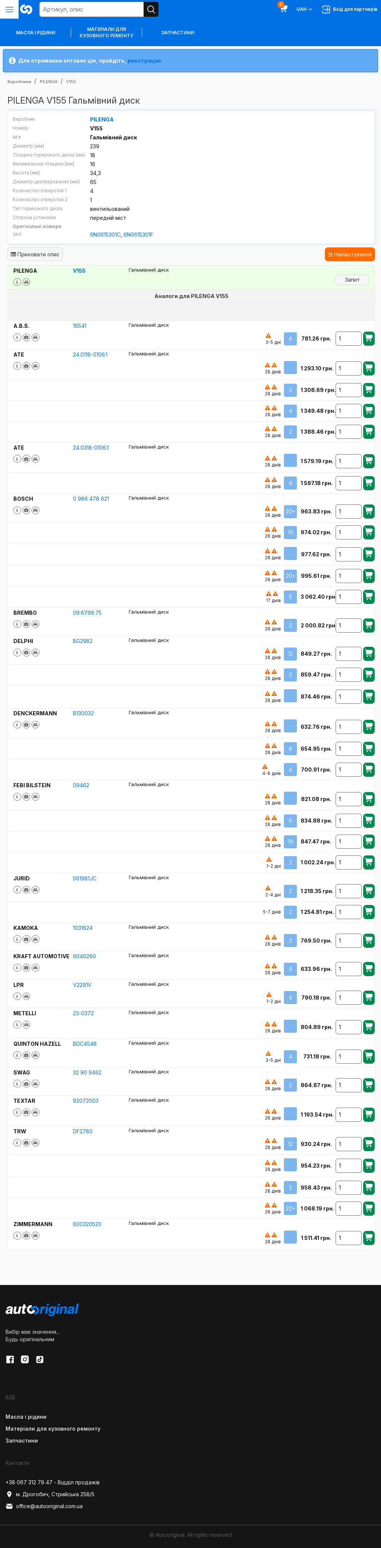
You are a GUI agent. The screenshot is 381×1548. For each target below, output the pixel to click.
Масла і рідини (26, 1416)
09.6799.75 (87, 612)
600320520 (87, 1224)
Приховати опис (35, 254)
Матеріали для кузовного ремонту (106, 32)
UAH (305, 9)
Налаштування (350, 254)
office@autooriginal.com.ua (44, 1506)
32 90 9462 (87, 1072)
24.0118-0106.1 (90, 354)
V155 (79, 270)
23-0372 (83, 1013)
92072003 (86, 1100)
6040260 (84, 956)
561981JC (84, 878)
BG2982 (83, 640)
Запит (352, 279)
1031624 (83, 927)
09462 (81, 785)
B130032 (83, 713)
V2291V (82, 984)
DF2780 (83, 1131)
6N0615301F (138, 234)
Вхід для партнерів (349, 9)
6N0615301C (105, 234)
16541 (79, 325)
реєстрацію (144, 60)
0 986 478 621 (91, 498)
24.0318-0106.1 (91, 447)
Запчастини (177, 32)
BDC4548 (85, 1043)
